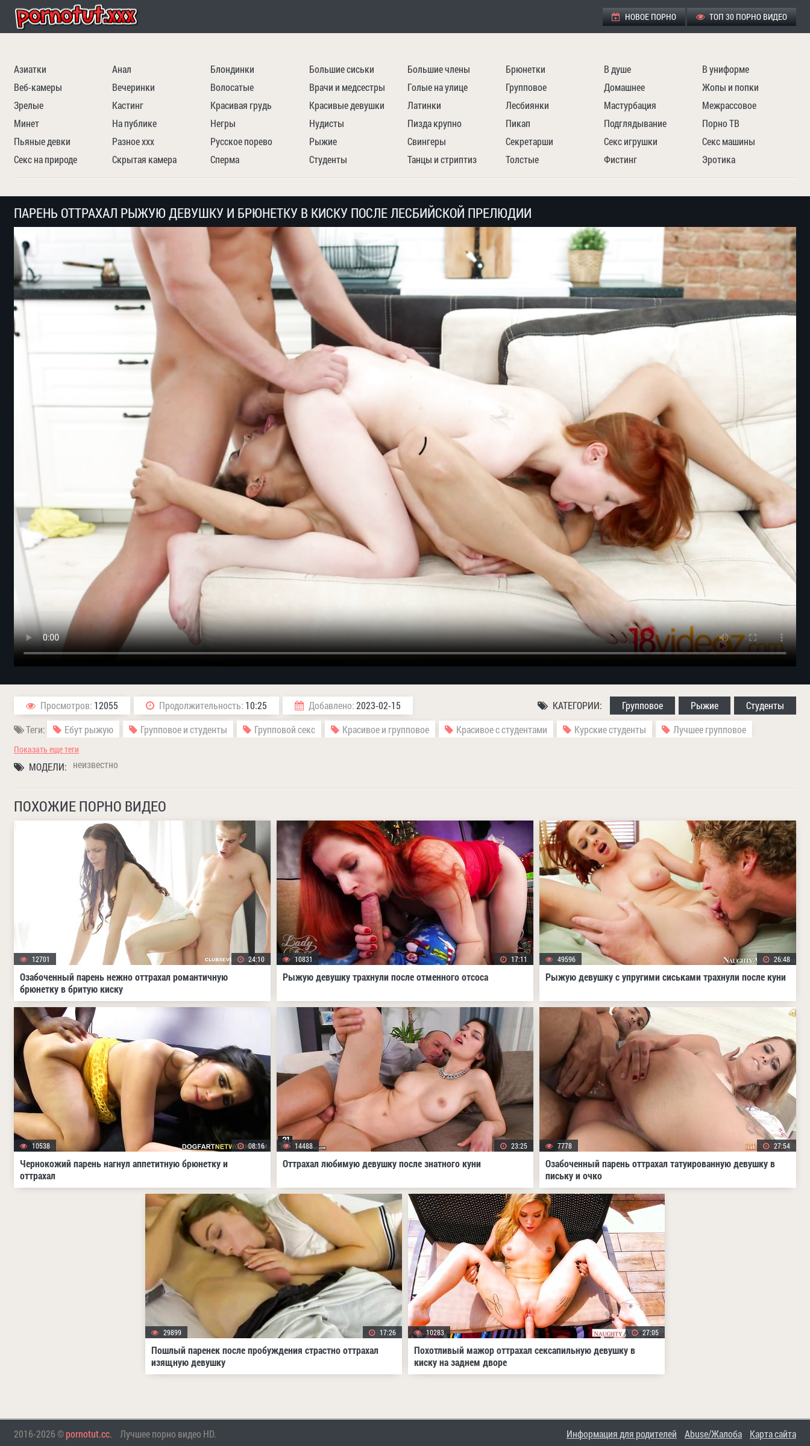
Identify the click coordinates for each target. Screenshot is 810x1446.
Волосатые (232, 87)
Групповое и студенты (183, 729)
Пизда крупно (434, 123)
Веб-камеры (38, 87)
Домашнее (624, 87)
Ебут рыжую (88, 729)
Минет (26, 123)
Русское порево (241, 141)
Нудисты (326, 123)
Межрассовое (729, 105)
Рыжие (323, 141)
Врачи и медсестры (347, 87)
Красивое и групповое (385, 729)
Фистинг (620, 159)
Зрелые (28, 105)
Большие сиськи (341, 69)
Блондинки (232, 69)
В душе (617, 69)
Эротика (718, 159)
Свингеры (426, 141)
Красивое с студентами (501, 729)
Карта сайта (773, 1433)
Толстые (522, 159)
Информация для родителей (622, 1433)
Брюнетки (525, 69)
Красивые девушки (347, 105)
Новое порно (644, 16)
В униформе (725, 69)
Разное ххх (133, 141)
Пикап (518, 123)
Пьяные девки (42, 141)
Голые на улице (437, 87)
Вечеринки (133, 87)
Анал (121, 69)
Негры (223, 123)
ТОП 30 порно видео (741, 16)
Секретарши (529, 141)
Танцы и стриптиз (442, 159)
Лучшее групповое (709, 729)
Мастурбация (630, 105)
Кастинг (127, 105)
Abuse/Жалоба (713, 1433)
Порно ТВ (720, 123)
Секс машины (728, 141)
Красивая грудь (241, 105)
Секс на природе (45, 159)
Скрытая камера (144, 159)
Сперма (224, 159)
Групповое (526, 87)
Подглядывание (635, 123)
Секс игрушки (631, 141)
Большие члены (438, 69)
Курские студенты (610, 729)
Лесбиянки (527, 105)
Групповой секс (284, 729)
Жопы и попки (730, 87)
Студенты (328, 159)
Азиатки (30, 69)
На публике (134, 123)
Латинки (424, 105)
